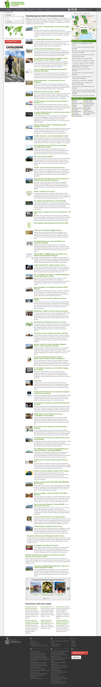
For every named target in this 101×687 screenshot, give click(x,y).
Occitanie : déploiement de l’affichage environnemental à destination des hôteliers (50, 70)
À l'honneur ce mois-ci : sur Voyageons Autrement (82, 44)
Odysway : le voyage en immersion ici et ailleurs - (81, 69)
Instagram (73, 646)
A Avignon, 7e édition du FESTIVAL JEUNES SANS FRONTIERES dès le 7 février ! (51, 483)
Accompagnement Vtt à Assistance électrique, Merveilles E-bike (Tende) (38, 663)
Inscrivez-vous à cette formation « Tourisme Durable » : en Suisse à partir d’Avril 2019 (51, 505)
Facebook (73, 642)
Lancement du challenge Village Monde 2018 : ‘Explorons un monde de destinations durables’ (51, 567)
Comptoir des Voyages (78, 103)
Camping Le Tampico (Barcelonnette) (38, 673)
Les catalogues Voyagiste (78, 98)
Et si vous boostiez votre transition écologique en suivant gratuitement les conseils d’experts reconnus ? (51, 59)
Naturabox (87, 110)
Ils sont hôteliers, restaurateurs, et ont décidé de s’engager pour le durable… (51, 369)
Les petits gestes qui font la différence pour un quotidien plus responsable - (83, 55)
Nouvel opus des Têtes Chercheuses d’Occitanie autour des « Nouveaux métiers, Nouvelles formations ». (51, 179)
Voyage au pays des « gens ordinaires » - (82, 80)
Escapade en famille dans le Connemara (60, 594)
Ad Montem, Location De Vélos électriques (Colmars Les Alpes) (39, 671)
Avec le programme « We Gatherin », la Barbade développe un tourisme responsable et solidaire (51, 275)
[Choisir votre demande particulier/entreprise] (19, 41)
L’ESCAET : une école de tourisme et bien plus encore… (50, 168)
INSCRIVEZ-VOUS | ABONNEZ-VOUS (82, 13)
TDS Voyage (75, 113)
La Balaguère (88, 108)
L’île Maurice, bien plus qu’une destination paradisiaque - (83, 73)
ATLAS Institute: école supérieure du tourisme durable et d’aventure (50, 427)
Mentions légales (55, 646)
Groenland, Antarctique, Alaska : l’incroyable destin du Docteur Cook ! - (82, 83)
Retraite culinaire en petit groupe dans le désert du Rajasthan (48, 595)
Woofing (53, 661)
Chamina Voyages (88, 102)
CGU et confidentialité (56, 644)
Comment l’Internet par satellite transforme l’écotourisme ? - (83, 87)
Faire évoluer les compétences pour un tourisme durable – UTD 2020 (52, 213)
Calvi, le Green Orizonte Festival (58, 683)
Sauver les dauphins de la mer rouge (59, 672)
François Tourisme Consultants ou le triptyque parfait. (49, 517)
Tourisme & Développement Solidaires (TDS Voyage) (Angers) (39, 666)
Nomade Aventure (77, 111)
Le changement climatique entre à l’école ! (46, 545)
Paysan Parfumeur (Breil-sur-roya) (38, 653)
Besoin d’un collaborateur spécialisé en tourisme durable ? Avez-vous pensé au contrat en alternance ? (49, 357)
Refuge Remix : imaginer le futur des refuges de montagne (51, 311)
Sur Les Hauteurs (88, 111)
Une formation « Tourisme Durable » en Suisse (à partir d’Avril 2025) (51, 27)
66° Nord (75, 100)
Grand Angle (88, 106)
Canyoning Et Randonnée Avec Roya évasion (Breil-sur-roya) (40, 660)
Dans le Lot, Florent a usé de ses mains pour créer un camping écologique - (82, 77)
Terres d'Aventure (77, 114)
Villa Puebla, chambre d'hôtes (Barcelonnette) (37, 675)
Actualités (9, 9)
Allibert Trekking (89, 100)
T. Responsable (20, 9)
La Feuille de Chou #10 (56, 670)
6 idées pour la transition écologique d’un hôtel (48, 230)
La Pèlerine (75, 110)
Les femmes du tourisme (56, 673)
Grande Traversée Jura (56, 656)
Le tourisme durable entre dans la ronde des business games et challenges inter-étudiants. (52, 113)
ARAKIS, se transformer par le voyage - (82, 58)
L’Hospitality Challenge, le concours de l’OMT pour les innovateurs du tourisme (49, 242)
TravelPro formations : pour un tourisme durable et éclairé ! (51, 136)
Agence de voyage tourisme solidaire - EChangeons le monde (59, 679)
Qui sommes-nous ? (34, 642)
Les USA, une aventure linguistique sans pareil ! (47, 49)
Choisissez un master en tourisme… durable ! (47, 92)
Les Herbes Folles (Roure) (36, 678)
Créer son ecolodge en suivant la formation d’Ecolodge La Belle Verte (51, 494)
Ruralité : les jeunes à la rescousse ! (44, 191)
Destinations (31, 9)
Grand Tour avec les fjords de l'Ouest (36, 594)
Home (26, 12)
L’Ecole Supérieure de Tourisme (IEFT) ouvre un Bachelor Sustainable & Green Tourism (50, 146)
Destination (8, 15)
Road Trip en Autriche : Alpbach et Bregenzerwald (58, 663)
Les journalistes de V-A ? (35, 644)
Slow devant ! (38, 381)
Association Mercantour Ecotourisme (59, 654)
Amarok (74, 102)
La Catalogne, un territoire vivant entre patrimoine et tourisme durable (59, 652)
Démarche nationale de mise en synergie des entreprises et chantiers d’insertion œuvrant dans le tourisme (45, 555)
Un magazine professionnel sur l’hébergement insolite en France (45, 536)
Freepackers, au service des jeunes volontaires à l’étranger (51, 333)
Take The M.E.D (54, 675)
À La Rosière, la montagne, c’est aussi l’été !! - (83, 95)
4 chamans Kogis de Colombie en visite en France (48, 526)
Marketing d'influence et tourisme (58, 681)
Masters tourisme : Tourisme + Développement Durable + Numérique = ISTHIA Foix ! (50, 125)
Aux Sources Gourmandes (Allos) (37, 669)
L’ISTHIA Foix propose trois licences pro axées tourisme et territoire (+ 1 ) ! (51, 102)
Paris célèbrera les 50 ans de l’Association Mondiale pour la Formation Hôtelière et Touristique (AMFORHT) (51, 449)
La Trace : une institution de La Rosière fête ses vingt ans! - (83, 47)
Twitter (73, 644)
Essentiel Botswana (89, 105)
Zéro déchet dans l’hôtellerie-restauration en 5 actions (50, 322)
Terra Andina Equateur (90, 113)
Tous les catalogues (35, 651)
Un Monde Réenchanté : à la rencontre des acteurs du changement (49, 81)
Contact (53, 642)
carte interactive (21, 38)
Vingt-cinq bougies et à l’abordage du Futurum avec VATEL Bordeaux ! (51, 288)
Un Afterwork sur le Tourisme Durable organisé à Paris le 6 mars (51, 460)
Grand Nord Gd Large (78, 108)
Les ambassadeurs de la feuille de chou (39, 646)
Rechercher (9, 21)
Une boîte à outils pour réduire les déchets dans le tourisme (51, 471)
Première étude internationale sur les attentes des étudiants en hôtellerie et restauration (51, 392)
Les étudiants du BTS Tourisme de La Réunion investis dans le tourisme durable (52, 438)
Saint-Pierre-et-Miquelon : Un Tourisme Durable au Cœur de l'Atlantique (60, 658)
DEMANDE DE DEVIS (11, 42)
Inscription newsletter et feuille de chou (60, 641)
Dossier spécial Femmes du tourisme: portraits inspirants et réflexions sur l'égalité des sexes (59, 667)
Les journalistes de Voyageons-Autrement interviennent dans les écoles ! (52, 403)
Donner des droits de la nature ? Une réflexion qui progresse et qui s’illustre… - (84, 51)
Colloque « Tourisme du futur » (58, 676)
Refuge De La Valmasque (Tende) (37, 654)
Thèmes (48, 9)
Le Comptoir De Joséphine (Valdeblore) (39, 657)
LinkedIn (73, 641)
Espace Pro (32, 641)
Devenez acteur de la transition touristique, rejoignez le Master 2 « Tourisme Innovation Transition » (50, 345)
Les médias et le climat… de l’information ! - (83, 60)
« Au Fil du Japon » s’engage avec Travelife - (83, 63)
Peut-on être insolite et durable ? (43, 156)
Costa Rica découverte (90, 103)
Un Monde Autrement (78, 116)
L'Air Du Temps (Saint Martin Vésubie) (38, 656)
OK (94, 9)
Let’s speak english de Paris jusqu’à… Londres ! (47, 39)
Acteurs (40, 9)
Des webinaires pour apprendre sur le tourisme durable (50, 201)
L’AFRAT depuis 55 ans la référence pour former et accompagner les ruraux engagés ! (48, 415)
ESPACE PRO (76, 657)
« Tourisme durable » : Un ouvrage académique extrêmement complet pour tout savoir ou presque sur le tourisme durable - (84, 91)
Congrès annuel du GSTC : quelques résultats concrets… (50, 265)
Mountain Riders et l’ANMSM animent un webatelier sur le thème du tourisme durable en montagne (50, 255)
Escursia (75, 105)
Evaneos (75, 106)
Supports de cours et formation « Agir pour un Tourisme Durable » (50, 299)
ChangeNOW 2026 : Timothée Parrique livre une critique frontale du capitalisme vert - (83, 65)
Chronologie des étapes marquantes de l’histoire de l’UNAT (51, 223)
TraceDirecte (88, 114)
